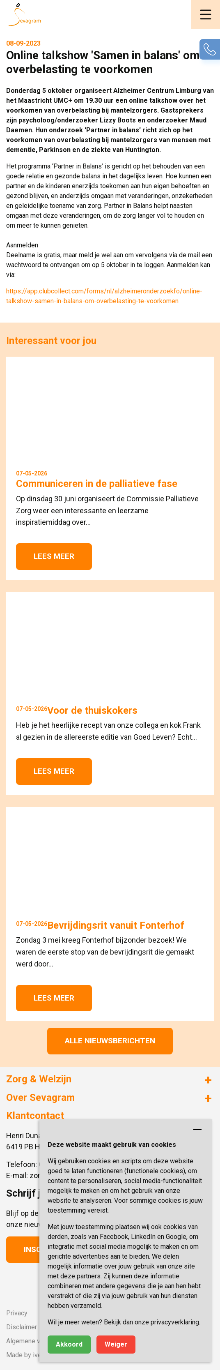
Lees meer (54, 556)
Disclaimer (21, 1327)
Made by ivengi (28, 1355)
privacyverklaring (175, 1322)
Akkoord (69, 1344)
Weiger (116, 1344)
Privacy (17, 1313)
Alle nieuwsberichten (110, 1040)
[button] (205, 14)
